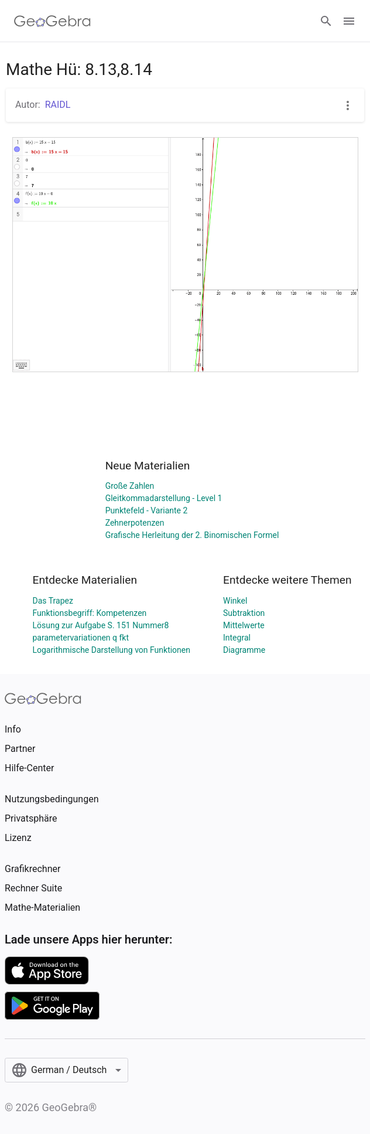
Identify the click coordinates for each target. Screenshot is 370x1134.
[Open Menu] (349, 21)
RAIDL (58, 104)
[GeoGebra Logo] (52, 21)
